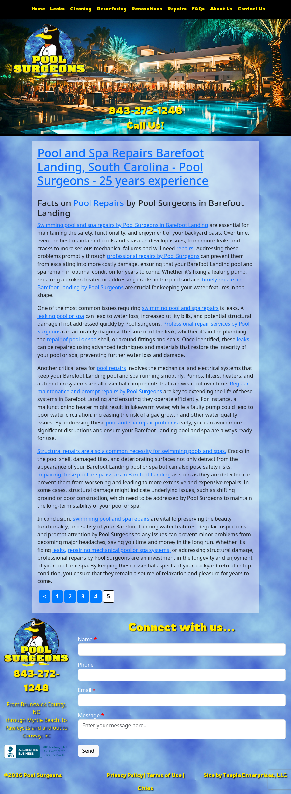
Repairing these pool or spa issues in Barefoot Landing (104, 474)
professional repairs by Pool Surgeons (153, 256)
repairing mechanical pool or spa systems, (119, 549)
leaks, (59, 549)
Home (38, 8)
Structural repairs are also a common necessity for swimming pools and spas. (131, 451)
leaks (243, 339)
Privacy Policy (125, 775)
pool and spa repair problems (142, 422)
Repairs (177, 8)
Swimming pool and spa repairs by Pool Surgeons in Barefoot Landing (122, 224)
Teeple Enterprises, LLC (255, 775)
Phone (86, 664)
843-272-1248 (146, 110)
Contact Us (251, 8)
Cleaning (80, 8)
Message (91, 715)
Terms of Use (164, 775)
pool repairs (111, 367)
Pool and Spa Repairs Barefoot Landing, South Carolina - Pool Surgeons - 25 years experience (123, 166)
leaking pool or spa (60, 315)
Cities (145, 788)
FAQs (198, 8)
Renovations (147, 8)
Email (87, 690)
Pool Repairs (98, 203)
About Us (221, 8)
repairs (185, 248)
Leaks (57, 8)
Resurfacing (111, 8)
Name (87, 639)
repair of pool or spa (72, 339)
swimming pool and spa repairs (180, 308)
